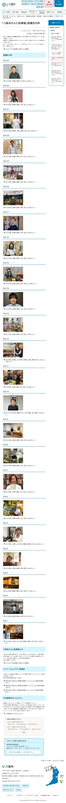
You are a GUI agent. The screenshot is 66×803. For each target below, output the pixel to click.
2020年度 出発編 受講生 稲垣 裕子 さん (20, 440)
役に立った (11, 724)
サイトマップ (10, 795)
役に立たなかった (33, 724)
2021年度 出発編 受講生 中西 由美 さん (20, 258)
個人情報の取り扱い (45, 795)
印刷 (28, 33)
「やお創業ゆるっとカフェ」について (14, 713)
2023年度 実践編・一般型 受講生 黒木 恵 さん (21, 130)
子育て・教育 (15, 12)
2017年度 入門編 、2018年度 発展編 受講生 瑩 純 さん (24, 543)
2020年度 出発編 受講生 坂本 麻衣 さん (20, 465)
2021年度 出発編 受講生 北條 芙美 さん (20, 334)
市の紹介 (18, 789)
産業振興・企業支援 (30, 16)
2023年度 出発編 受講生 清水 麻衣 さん (20, 181)
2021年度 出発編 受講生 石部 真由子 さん (21, 283)
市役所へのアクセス (8, 789)
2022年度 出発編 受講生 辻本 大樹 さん (20, 308)
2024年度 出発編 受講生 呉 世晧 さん (19, 80)
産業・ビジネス (50, 12)
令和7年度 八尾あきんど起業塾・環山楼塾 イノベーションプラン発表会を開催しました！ (56, 38)
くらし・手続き (6, 12)
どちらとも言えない (21, 724)
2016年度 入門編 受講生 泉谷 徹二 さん (20, 386)
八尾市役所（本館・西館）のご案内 (11, 785)
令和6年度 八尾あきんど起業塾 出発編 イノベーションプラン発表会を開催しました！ (57, 64)
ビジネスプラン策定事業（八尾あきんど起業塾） (17, 48)
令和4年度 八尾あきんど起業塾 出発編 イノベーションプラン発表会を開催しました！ (56, 80)
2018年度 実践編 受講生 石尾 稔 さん (19, 616)
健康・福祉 (24, 12)
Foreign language (28, 1)
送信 (24, 732)
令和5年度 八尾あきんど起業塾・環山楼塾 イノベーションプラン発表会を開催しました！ (56, 72)
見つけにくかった (36, 729)
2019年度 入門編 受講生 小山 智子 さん (20, 491)
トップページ (13, 16)
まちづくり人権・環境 (42, 12)
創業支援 (39, 16)
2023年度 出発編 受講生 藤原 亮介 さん (20, 207)
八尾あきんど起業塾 (48, 16)
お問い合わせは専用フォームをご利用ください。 (22, 752)
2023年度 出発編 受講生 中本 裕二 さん (20, 156)
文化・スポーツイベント (33, 12)
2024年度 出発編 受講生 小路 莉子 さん (20, 104)
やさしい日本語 (39, 1)
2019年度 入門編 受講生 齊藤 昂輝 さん (20, 568)
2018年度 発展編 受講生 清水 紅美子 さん (20, 590)
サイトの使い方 (19, 795)
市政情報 (59, 12)
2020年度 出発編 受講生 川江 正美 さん (20, 518)
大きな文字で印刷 (38, 33)
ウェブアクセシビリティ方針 (31, 795)
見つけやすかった (12, 729)
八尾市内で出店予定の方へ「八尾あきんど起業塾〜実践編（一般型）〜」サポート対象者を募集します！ (57, 46)
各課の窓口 (25, 785)
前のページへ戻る (46, 760)
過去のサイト (56, 795)
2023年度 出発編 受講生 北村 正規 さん (20, 232)
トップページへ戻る (59, 760)
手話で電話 (40, 6)
